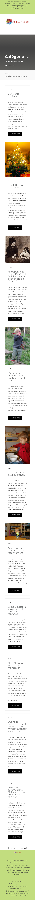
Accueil (7, 73)
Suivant (24, 848)
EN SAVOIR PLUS (15, 134)
